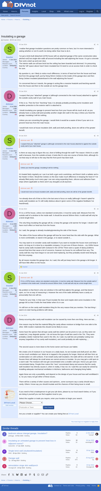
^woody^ (91, 435)
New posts (4, 15)
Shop (51, 11)
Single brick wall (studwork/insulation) (25, 451)
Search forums (15, 15)
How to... (14, 11)
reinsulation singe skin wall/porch (23, 465)
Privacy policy (80, 485)
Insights (35, 11)
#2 (98, 91)
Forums (25, 11)
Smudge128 (12, 468)
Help (88, 485)
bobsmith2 (11, 446)
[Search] (97, 11)
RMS (10, 453)
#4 (98, 209)
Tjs (9, 460)
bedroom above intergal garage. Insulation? (27, 433)
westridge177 (90, 442)
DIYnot (5, 485)
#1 (98, 44)
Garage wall (13, 458)
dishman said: (25, 140)
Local (44, 11)
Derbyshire (13, 65)
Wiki (58, 11)
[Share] (94, 44)
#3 (98, 136)
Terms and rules (68, 485)
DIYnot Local (73, 414)
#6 (98, 315)
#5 (98, 273)
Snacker (6, 40)
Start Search (48, 407)
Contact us (57, 485)
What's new (68, 11)
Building (27, 436)
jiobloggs (11, 436)
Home (5, 11)
